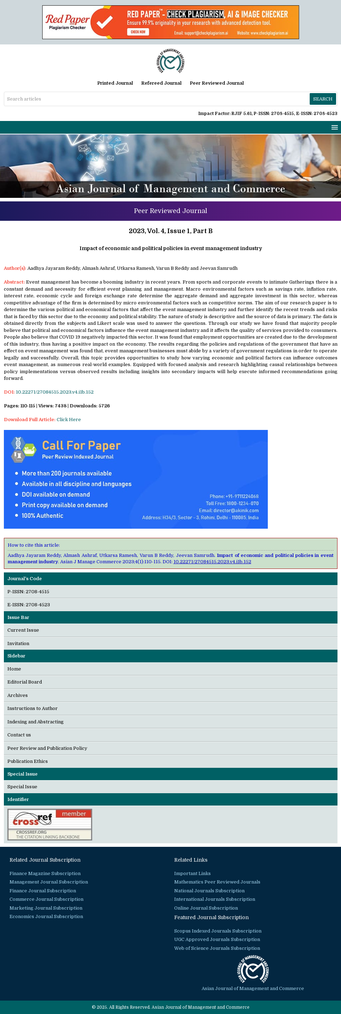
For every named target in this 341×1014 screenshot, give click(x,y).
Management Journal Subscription (49, 882)
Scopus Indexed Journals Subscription (217, 931)
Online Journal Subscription (206, 908)
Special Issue (22, 786)
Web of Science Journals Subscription (217, 948)
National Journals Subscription (209, 890)
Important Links (192, 873)
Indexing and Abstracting (35, 721)
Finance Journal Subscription (43, 890)
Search (323, 99)
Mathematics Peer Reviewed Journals (217, 882)
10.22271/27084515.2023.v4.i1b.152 (55, 392)
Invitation (18, 643)
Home (14, 669)
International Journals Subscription (214, 899)
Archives (17, 695)
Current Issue (23, 630)
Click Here (69, 419)
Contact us (19, 734)
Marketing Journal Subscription (46, 908)
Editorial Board (24, 682)
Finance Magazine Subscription (45, 873)
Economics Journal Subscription (46, 916)
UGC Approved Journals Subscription (217, 939)
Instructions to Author (32, 708)
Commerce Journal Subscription (46, 899)
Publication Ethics (27, 761)
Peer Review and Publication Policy (47, 748)
